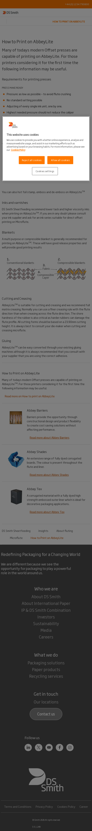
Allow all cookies (60, 160)
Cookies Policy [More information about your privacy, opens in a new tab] (18, 149)
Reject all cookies (32, 160)
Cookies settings (45, 171)
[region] (46, 148)
